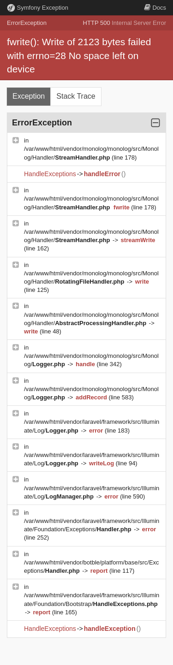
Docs (155, 7)
